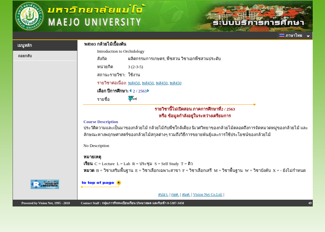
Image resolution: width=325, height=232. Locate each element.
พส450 (134, 82)
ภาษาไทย (291, 35)
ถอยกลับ (25, 56)
